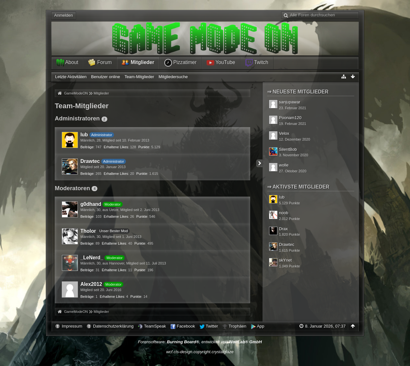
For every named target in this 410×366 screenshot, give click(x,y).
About (67, 63)
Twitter (212, 326)
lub (84, 134)
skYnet (285, 260)
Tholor (88, 231)
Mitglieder (138, 63)
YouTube (221, 63)
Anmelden (63, 15)
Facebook (186, 326)
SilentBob (288, 149)
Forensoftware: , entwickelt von (200, 341)
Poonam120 (290, 117)
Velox (284, 133)
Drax (283, 228)
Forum (99, 63)
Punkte (143, 147)
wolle (284, 165)
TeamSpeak (155, 326)
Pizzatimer (180, 63)
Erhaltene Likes (116, 147)
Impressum (72, 326)
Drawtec (90, 161)
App (260, 326)
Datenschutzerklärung (113, 326)
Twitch (256, 63)
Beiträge (87, 147)
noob (283, 212)
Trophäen (237, 326)
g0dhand (90, 204)
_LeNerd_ (91, 257)
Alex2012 (91, 284)
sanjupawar (289, 102)
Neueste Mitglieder (300, 91)
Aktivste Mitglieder (301, 187)
